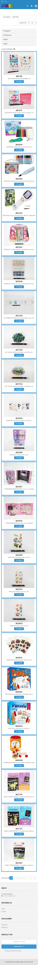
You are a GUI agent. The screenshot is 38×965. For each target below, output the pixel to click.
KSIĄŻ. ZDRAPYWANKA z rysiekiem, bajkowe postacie (19, 866)
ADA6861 (19, 692)
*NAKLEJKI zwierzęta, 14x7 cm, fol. (19, 557)
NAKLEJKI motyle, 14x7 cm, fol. (19, 591)
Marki (5, 39)
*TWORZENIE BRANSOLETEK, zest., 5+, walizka (19, 489)
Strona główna (7, 17)
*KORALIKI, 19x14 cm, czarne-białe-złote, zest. (19, 284)
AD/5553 (19, 247)
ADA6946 (19, 760)
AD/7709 (19, 350)
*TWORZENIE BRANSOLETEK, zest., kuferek (19, 523)
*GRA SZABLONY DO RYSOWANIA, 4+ (19, 78)
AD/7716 (19, 384)
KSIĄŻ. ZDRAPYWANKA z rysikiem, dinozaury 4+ (19, 797)
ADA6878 (19, 726)
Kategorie (7, 31)
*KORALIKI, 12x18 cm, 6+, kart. (19, 455)
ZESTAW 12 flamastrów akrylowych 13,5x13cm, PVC (19, 182)
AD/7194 (19, 315)
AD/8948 (19, 452)
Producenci (7, 35)
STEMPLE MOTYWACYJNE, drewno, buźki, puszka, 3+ (19, 763)
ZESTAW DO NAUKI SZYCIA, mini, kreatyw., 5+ (19, 113)
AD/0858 (19, 179)
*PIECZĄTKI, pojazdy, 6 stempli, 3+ (19, 728)
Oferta (3, 909)
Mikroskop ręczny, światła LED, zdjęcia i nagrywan (19, 215)
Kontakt (4, 911)
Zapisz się (19, 946)
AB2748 (19, 76)
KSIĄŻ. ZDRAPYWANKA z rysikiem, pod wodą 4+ (19, 831)
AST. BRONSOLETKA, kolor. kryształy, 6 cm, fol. (19, 318)
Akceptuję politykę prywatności (13, 951)
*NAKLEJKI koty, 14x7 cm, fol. (19, 626)
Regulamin (4, 925)
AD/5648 (19, 281)
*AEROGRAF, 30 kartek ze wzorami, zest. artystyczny (19, 148)
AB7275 (19, 110)
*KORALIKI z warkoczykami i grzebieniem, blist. (19, 249)
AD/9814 (19, 623)
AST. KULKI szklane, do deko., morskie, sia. (19, 352)
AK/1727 (19, 828)
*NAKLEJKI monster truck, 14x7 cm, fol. (19, 660)
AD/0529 (19, 144)
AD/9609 (19, 555)
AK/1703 (19, 794)
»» (34, 878)
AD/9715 (19, 589)
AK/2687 (19, 863)
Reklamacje (5, 927)
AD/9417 (19, 486)
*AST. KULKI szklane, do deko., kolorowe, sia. (19, 386)
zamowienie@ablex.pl (8, 896)
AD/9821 (19, 657)
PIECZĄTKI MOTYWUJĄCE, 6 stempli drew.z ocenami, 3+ (19, 695)
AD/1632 (19, 213)
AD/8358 (19, 418)
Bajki (5, 44)
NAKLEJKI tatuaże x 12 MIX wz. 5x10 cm (19, 420)
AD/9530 (19, 521)
